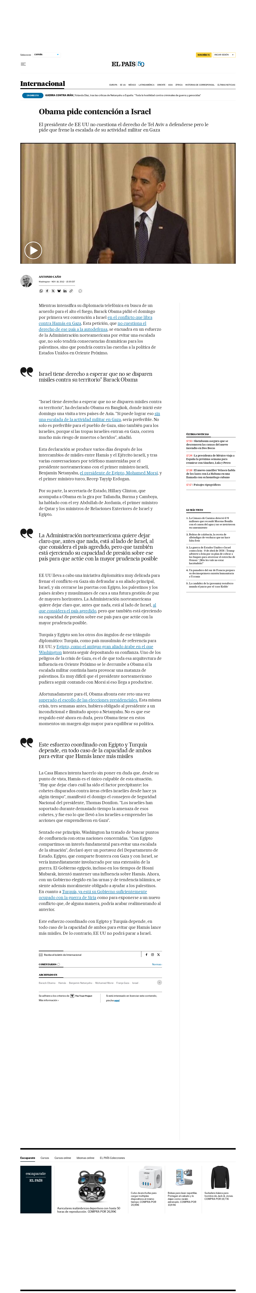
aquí (117, 1000)
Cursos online (63, 1157)
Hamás (62, 982)
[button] (128, 203)
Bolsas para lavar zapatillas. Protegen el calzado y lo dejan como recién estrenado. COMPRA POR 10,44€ (182, 1199)
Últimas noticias (226, 85)
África (179, 85)
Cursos (45, 1157)
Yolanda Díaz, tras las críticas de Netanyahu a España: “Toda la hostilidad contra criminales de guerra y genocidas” (123, 95)
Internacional (42, 84)
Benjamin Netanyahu (80, 982)
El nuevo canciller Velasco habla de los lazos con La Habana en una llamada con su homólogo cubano (210, 474)
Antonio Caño (50, 276)
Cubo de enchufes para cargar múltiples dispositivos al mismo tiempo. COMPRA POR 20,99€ (143, 1199)
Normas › (157, 964)
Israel (135, 982)
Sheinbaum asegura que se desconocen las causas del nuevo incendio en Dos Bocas (207, 444)
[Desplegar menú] (23, 64)
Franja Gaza (122, 982)
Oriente (161, 85)
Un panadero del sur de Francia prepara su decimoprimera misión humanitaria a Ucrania (212, 573)
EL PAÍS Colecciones (112, 1157)
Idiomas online (85, 1157)
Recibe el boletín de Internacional (62, 954)
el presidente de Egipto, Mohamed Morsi (119, 472)
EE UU (123, 85)
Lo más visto (194, 510)
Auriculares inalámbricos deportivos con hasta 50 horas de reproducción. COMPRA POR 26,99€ (88, 1210)
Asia (170, 85)
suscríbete (204, 55)
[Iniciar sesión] (224, 54)
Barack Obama (47, 982)
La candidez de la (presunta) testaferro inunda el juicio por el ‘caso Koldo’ (211, 585)
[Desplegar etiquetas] (159, 982)
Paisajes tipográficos (207, 484)
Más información (49, 1000)
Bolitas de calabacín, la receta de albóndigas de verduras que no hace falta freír (209, 537)
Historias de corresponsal (200, 85)
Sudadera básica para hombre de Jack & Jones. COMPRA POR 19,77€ (219, 1196)
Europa (113, 85)
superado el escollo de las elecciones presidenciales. (88, 700)
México (132, 85)
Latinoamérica (146, 85)
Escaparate (27, 1157)
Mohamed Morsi (104, 982)
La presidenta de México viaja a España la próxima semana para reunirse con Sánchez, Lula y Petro (210, 459)
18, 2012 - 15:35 (63, 282)
